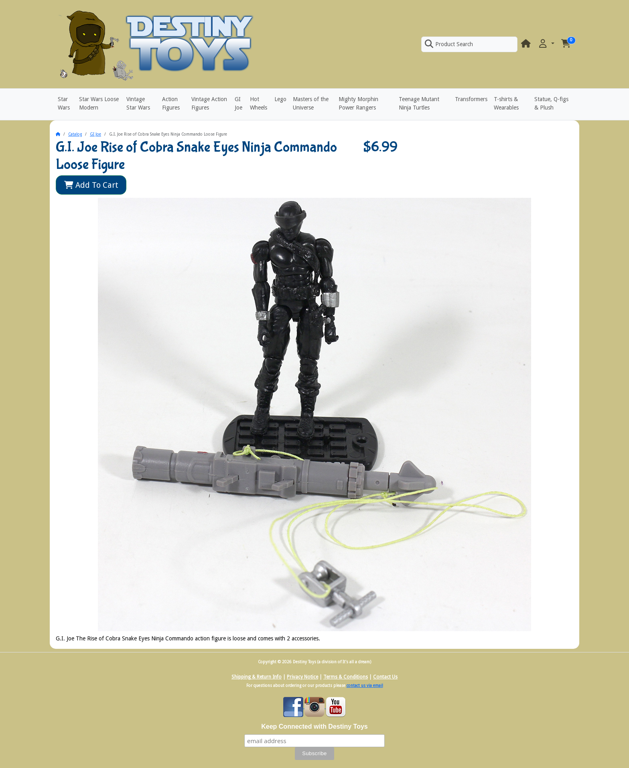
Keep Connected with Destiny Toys (314, 726)
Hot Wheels (258, 103)
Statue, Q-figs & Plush (551, 103)
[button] (546, 44)
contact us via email (365, 685)
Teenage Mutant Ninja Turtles (419, 103)
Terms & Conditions (345, 677)
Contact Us (385, 677)
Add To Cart (91, 185)
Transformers (471, 99)
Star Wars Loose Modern (99, 103)
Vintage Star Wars (138, 103)
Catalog (75, 134)
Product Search (449, 44)
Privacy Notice (302, 677)
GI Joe (238, 103)
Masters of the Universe (311, 103)
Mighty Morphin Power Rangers (358, 103)
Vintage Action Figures (209, 103)
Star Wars (64, 103)
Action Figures (171, 103)
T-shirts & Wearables (506, 103)
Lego (280, 99)
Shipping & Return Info (256, 677)
